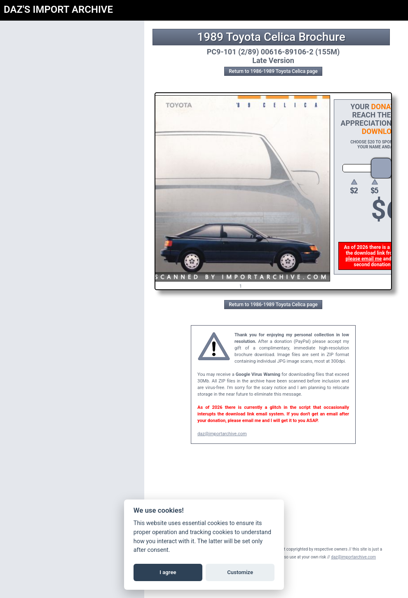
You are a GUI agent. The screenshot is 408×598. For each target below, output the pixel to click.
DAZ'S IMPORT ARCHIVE (58, 9)
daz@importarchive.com (222, 433)
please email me (364, 259)
